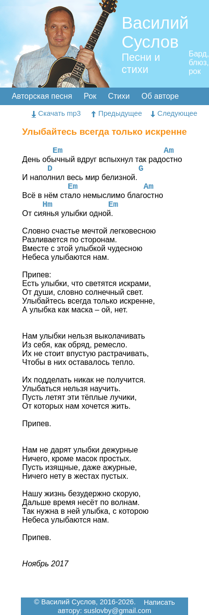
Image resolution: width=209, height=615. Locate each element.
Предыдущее (116, 113)
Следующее (174, 113)
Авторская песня (42, 96)
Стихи (119, 96)
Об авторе (160, 96)
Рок (90, 96)
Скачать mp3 (56, 113)
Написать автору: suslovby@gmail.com (116, 607)
